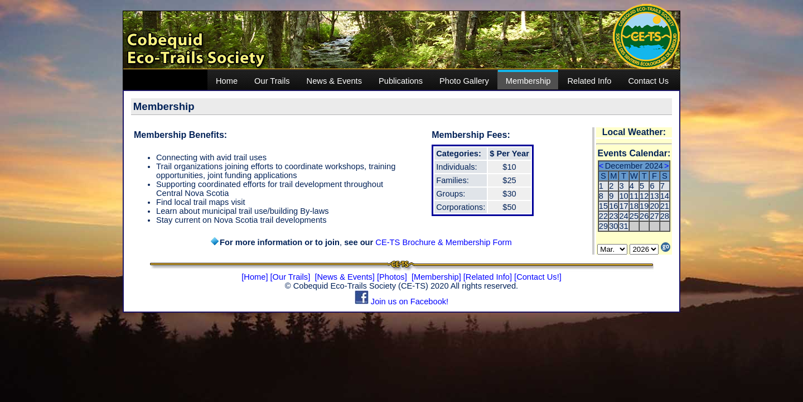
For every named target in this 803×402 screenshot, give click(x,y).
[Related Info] (487, 276)
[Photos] (392, 276)
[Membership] (436, 276)
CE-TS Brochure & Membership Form (443, 242)
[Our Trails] (290, 276)
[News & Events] (345, 276)
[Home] (254, 276)
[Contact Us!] (538, 276)
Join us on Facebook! (401, 301)
